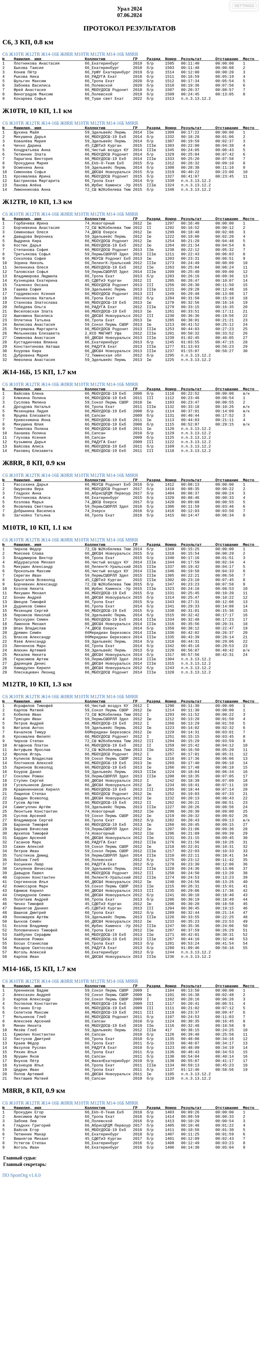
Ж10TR (17, 54)
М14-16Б (115, 54)
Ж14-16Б (50, 54)
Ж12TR (33, 54)
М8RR (131, 54)
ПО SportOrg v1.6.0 (21, 1353)
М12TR (98, 54)
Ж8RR (67, 54)
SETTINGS (244, 6)
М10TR (82, 54)
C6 (5, 54)
